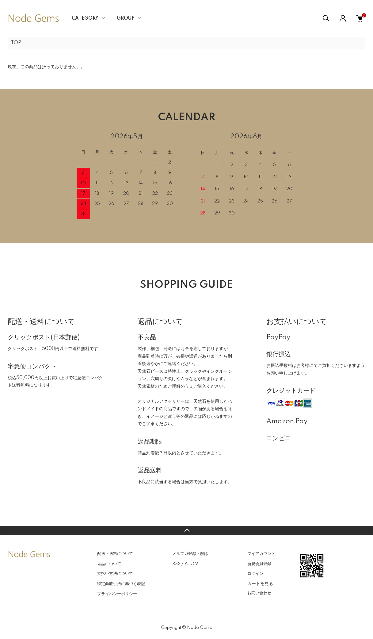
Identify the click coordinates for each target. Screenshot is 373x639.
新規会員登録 (259, 564)
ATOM (191, 564)
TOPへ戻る (186, 530)
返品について (109, 564)
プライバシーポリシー (117, 594)
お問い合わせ (259, 593)
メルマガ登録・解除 (190, 554)
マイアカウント (261, 554)
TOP (16, 42)
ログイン (255, 574)
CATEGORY (85, 18)
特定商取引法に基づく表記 (121, 584)
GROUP (126, 18)
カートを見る (260, 583)
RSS (176, 564)
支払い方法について (115, 574)
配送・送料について (115, 554)
